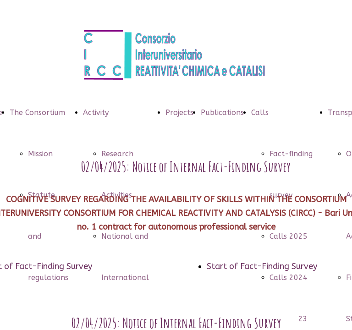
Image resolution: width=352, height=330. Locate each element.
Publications (222, 112)
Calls (260, 112)
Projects (179, 112)
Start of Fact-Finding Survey (262, 266)
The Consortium (37, 112)
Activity (96, 112)
